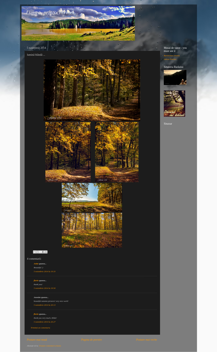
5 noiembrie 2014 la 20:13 (44, 305)
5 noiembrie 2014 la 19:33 (44, 271)
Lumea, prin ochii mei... (52, 12)
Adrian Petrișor (170, 59)
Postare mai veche (146, 339)
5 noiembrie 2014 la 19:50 (44, 288)
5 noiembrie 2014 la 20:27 (44, 322)
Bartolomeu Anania (172, 55)
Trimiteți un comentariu (40, 328)
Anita (36, 263)
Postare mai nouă (37, 339)
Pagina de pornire (91, 339)
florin (36, 280)
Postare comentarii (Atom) (50, 346)
